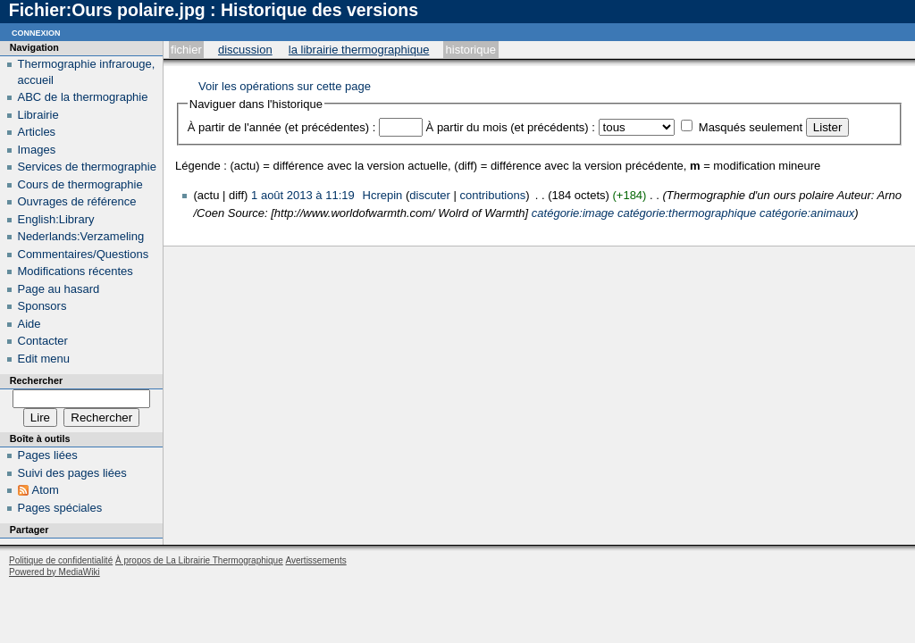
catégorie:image (573, 213)
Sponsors (42, 306)
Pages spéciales (60, 507)
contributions (492, 195)
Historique (471, 49)
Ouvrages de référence (77, 201)
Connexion (36, 31)
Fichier (186, 49)
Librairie (38, 114)
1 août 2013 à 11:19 (303, 195)
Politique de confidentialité (61, 560)
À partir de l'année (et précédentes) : (282, 127)
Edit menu (44, 358)
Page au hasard (59, 289)
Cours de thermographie (80, 184)
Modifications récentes (75, 271)
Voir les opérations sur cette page (284, 86)
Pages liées (48, 455)
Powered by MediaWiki (54, 572)
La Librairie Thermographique (359, 49)
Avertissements (315, 560)
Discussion (245, 49)
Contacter (43, 340)
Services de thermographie (87, 166)
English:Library (56, 219)
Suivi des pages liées (72, 473)
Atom (45, 490)
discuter (429, 195)
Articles (37, 131)
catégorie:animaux (807, 213)
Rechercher (36, 380)
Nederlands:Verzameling (81, 236)
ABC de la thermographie (83, 97)
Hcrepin (383, 195)
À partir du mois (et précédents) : (510, 127)
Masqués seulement (750, 127)
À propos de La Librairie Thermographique (199, 560)
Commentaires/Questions (83, 254)
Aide (29, 323)
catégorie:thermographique (686, 213)
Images (37, 149)
